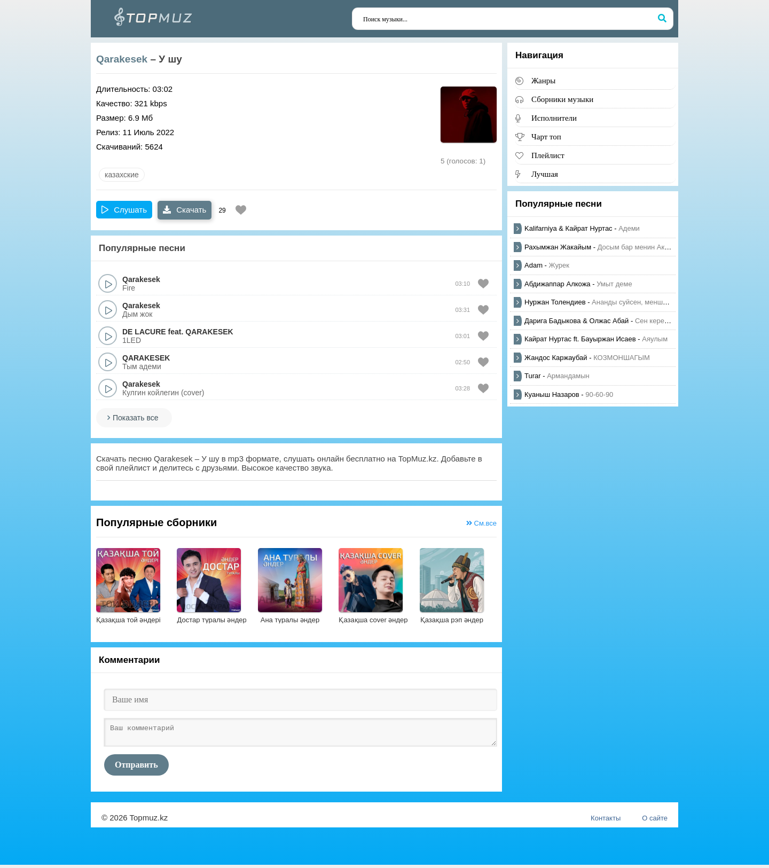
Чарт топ (546, 136)
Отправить (136, 767)
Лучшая (544, 174)
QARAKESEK (209, 331)
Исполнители (554, 118)
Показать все (135, 417)
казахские (122, 174)
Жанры (543, 80)
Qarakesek (121, 59)
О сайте (655, 821)
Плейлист (547, 155)
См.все (481, 523)
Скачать (184, 209)
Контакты (606, 821)
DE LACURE (144, 331)
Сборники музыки (562, 99)
